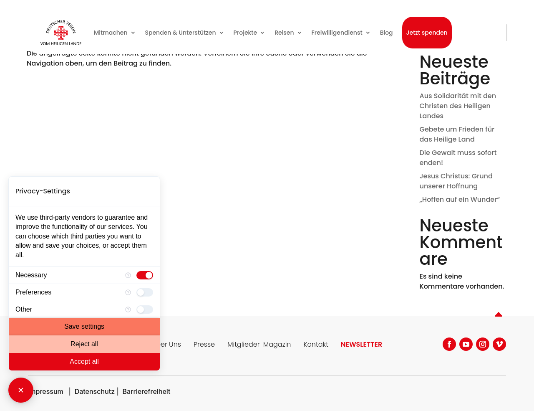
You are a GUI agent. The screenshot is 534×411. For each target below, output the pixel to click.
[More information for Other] (128, 309)
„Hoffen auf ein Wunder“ (460, 199)
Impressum (45, 391)
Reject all (84, 344)
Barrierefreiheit (146, 391)
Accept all (84, 361)
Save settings (84, 326)
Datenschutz (95, 391)
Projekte (245, 32)
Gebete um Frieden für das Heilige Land (457, 134)
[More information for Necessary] (128, 275)
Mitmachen (111, 32)
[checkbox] (144, 275)
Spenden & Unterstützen (180, 32)
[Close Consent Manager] (20, 390)
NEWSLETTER (362, 344)
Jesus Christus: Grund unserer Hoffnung (456, 181)
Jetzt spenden (427, 32)
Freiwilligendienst (337, 32)
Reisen (284, 32)
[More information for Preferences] (128, 292)
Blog (386, 32)
